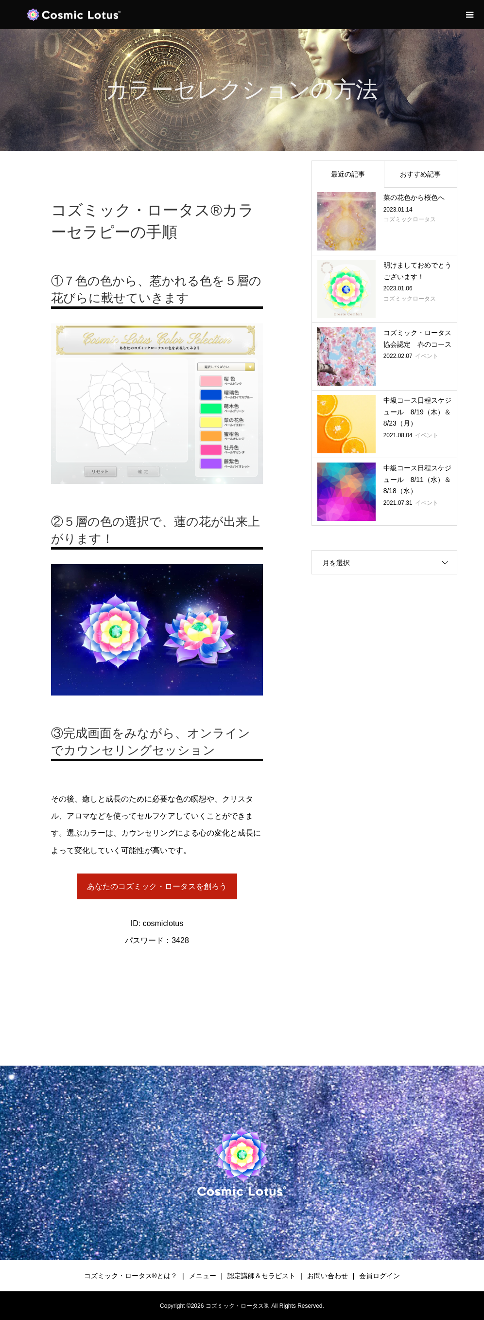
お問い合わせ (327, 1276)
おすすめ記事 (420, 174)
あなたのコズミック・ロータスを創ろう (157, 886)
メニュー (202, 1276)
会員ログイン (379, 1276)
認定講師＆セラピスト (261, 1276)
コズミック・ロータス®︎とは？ (130, 1276)
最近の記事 (348, 174)
